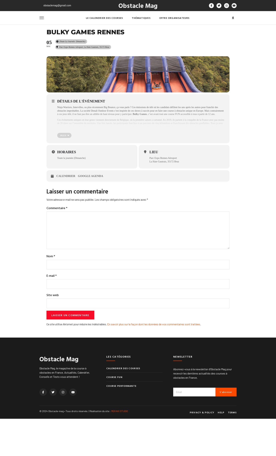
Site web (52, 331)
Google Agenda (90, 210)
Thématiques (141, 18)
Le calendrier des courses (104, 18)
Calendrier (65, 210)
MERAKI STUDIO (119, 448)
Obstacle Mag (138, 5)
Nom (50, 292)
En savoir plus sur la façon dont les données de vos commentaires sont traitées (153, 361)
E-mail (51, 311)
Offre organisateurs (174, 18)
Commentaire (56, 242)
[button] (233, 18)
